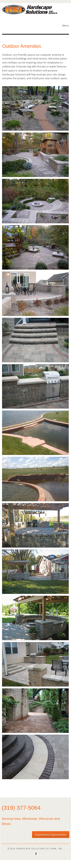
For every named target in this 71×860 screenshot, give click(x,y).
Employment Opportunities (50, 834)
